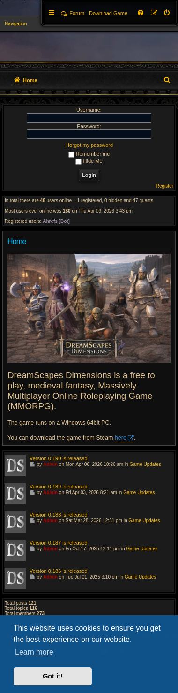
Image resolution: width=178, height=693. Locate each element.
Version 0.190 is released (59, 458)
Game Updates (145, 464)
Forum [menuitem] (72, 13)
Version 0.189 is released (59, 486)
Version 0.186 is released (59, 571)
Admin (50, 464)
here (120, 437)
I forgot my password (89, 145)
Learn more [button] (34, 652)
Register (164, 186)
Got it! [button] (52, 676)
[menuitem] (167, 13)
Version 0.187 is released (59, 543)
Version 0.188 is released (59, 515)
